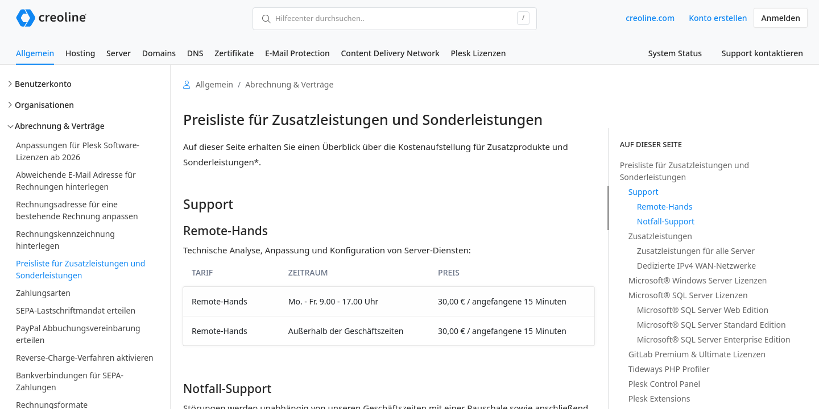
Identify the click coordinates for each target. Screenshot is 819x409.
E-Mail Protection (297, 53)
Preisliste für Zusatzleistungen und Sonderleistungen (80, 269)
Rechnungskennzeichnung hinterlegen (65, 239)
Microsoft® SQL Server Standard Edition (711, 324)
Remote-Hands (665, 206)
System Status (675, 53)
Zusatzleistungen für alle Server (696, 250)
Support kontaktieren (762, 53)
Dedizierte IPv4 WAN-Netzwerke (696, 265)
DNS (195, 53)
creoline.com (650, 17)
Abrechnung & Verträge (60, 125)
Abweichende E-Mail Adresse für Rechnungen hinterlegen (76, 180)
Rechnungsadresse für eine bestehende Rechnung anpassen (77, 210)
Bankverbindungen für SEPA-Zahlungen (69, 381)
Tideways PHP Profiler (669, 369)
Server (118, 53)
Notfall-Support (665, 221)
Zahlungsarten (43, 292)
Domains (159, 53)
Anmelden (780, 17)
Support (643, 191)
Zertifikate (234, 53)
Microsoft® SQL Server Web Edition (702, 309)
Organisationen (44, 104)
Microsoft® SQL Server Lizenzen (688, 295)
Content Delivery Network (390, 53)
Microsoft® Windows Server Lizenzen (697, 280)
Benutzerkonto (43, 83)
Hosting (80, 53)
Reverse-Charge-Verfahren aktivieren (85, 357)
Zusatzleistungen (660, 236)
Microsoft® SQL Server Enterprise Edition (714, 339)
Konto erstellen (718, 17)
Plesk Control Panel (664, 383)
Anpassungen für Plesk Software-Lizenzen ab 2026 (77, 151)
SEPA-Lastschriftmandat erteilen (75, 310)
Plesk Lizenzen (478, 53)
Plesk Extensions (659, 398)
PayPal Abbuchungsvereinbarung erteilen (78, 334)
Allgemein (35, 53)
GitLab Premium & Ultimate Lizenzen (697, 354)
